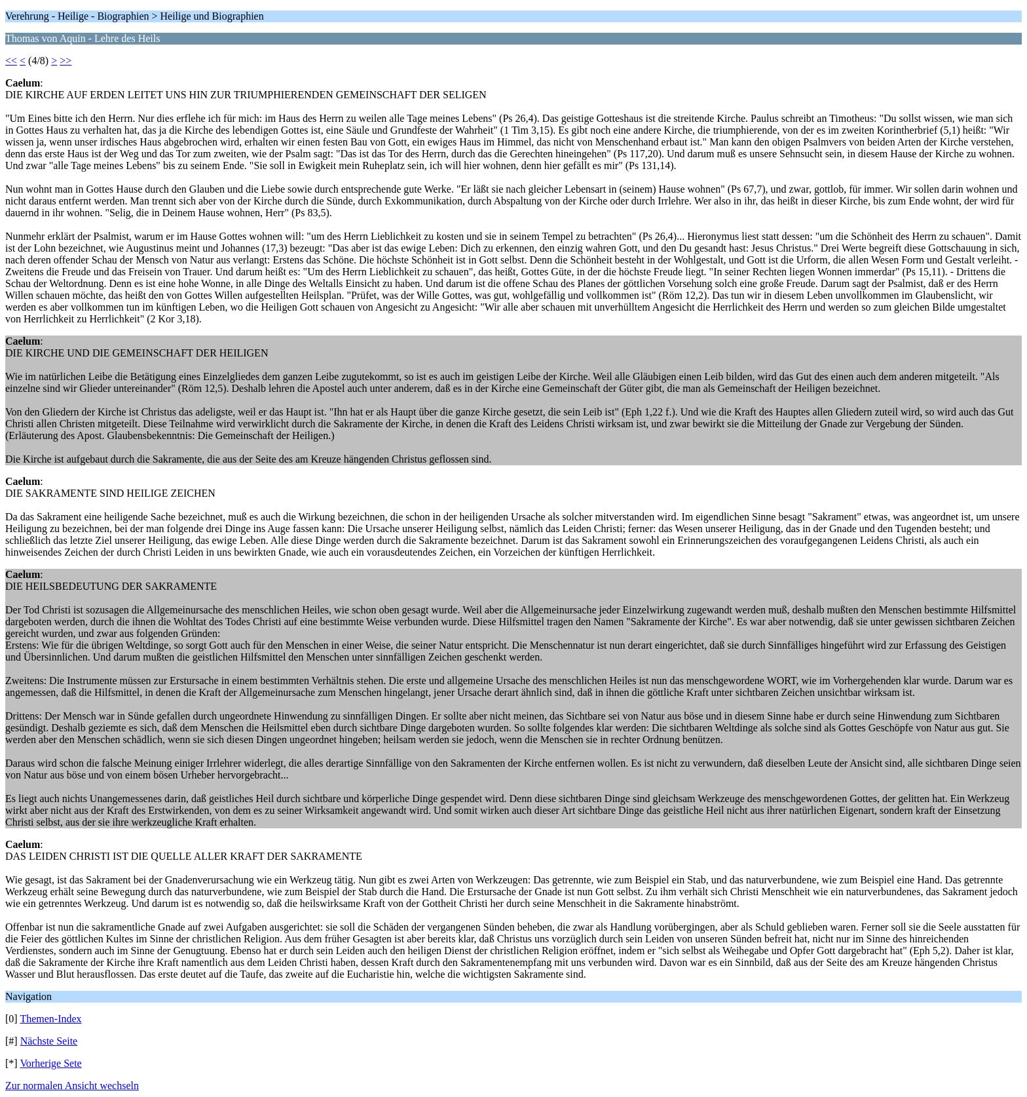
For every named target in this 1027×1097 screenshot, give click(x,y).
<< (11, 60)
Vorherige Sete (50, 1063)
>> (65, 60)
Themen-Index (50, 1018)
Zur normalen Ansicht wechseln (72, 1085)
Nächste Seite (49, 1041)
